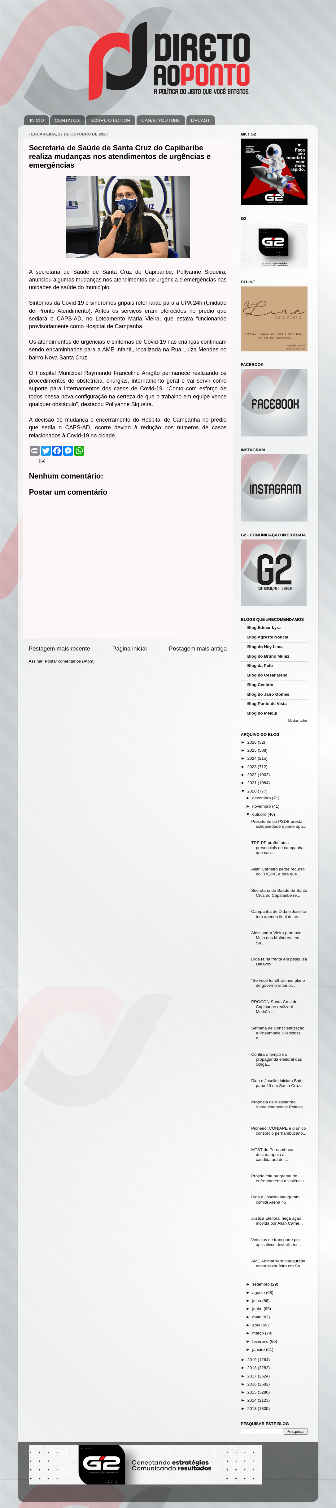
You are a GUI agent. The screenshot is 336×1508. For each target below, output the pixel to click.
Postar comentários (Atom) (70, 661)
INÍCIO (37, 120)
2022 (252, 774)
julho (257, 1300)
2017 (252, 1376)
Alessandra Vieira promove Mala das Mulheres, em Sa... (276, 937)
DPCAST (200, 120)
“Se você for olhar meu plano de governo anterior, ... (278, 983)
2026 (252, 742)
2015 (252, 1392)
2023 (252, 766)
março (258, 1333)
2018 (252, 1367)
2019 (252, 1359)
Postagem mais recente (59, 648)
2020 (252, 791)
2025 (252, 750)
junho (258, 1308)
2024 (252, 758)
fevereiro (261, 1341)
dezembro (262, 798)
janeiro (259, 1349)
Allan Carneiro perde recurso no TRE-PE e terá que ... (278, 871)
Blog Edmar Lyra (264, 627)
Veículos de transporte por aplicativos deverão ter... (276, 1242)
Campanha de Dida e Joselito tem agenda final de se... (278, 914)
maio (257, 1317)
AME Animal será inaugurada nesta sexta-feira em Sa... (278, 1263)
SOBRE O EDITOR (110, 120)
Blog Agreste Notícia (267, 637)
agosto (259, 1292)
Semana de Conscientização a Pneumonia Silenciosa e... (277, 1033)
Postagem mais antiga (198, 648)
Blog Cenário (260, 684)
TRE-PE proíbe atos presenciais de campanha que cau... (277, 847)
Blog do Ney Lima (265, 646)
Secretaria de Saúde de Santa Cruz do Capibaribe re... (279, 893)
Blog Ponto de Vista (267, 703)
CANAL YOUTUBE (160, 120)
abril (256, 1325)
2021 (252, 782)
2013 (252, 1408)
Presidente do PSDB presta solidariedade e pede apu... (278, 824)
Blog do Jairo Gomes (268, 694)
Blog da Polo (260, 665)
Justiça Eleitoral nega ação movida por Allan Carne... (277, 1221)
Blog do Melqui (262, 713)
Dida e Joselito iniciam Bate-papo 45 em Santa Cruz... (277, 1083)
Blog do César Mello (267, 675)
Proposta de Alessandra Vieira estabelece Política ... (277, 1107)
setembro (261, 1284)
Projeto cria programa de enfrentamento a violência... (279, 1178)
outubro (260, 814)
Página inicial (129, 648)
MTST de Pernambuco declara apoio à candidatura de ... (272, 1154)
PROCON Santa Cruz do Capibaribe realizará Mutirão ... (274, 1006)
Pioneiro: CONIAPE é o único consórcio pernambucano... (278, 1131)
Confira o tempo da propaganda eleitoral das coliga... (276, 1059)
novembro (262, 806)
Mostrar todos (298, 720)
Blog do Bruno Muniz (268, 656)
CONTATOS (67, 120)
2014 (252, 1400)
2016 (252, 1384)
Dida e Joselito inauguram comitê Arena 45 (275, 1199)
